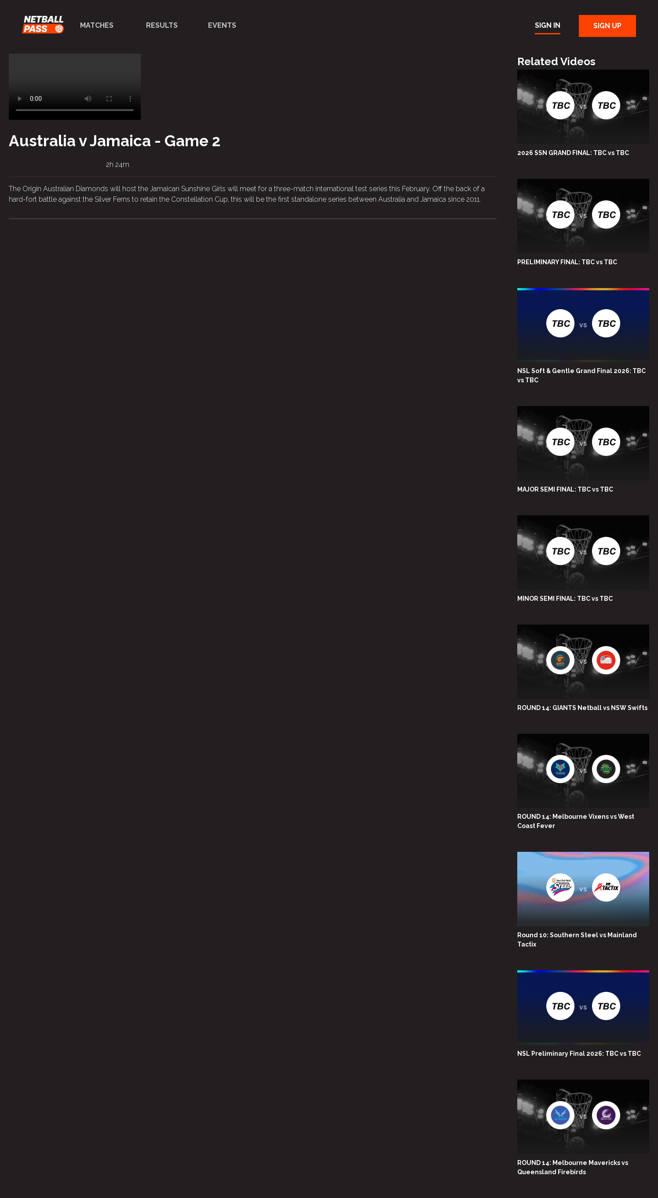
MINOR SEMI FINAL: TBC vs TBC (565, 598)
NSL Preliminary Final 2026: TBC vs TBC (579, 1053)
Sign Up (607, 26)
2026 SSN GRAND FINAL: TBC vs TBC (573, 152)
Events (222, 25)
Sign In (547, 25)
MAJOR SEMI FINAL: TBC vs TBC (565, 489)
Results (162, 25)
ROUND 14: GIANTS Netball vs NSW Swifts (582, 707)
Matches (96, 25)
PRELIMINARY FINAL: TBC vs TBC (567, 262)
